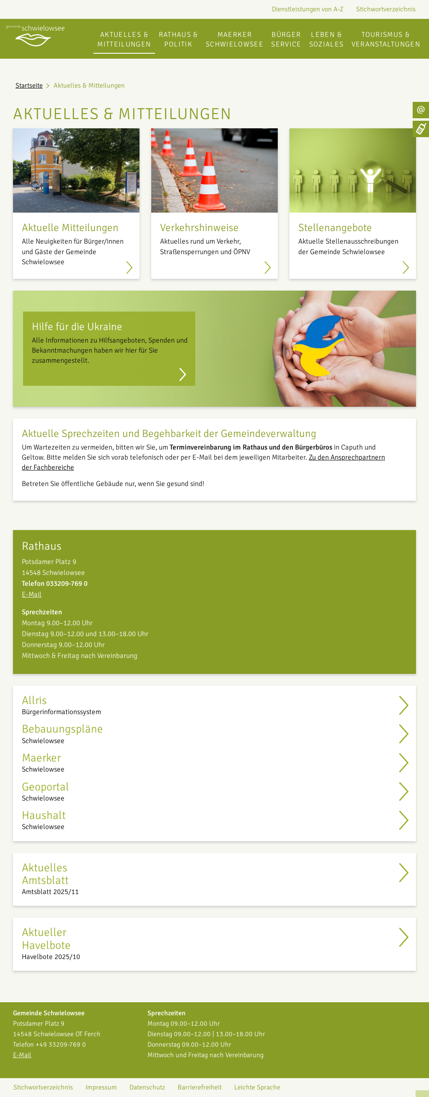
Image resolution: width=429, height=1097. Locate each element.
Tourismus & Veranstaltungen (385, 39)
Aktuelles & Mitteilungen (124, 39)
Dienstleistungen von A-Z (308, 9)
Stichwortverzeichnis (386, 9)
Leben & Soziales (326, 39)
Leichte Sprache (257, 1087)
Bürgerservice (286, 39)
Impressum (101, 1087)
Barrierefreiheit (200, 1087)
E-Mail (31, 594)
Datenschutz (147, 1087)
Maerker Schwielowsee (235, 39)
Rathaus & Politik (178, 39)
